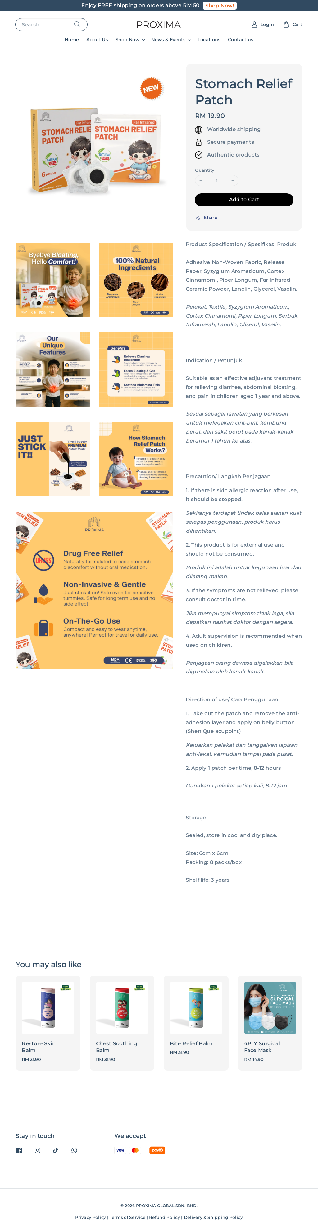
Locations (209, 39)
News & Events (168, 39)
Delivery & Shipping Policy (213, 1217)
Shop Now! (219, 6)
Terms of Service (127, 1217)
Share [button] (206, 218)
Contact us (240, 39)
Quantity (204, 170)
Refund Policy (164, 1217)
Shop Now (127, 39)
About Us (97, 39)
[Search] (77, 24)
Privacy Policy (90, 1217)
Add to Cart (244, 199)
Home (72, 39)
